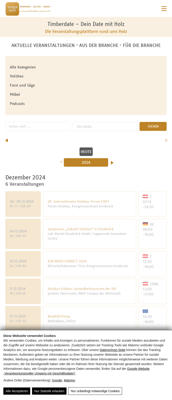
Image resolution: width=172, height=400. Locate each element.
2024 (86, 162)
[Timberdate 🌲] (27, 9)
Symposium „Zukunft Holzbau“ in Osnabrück (81, 229)
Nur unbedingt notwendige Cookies (95, 391)
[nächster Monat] (166, 139)
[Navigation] (164, 8)
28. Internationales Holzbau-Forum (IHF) (78, 202)
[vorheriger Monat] (6, 139)
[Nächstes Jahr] (112, 161)
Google (57, 380)
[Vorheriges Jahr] (61, 160)
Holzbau (17, 76)
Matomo (69, 380)
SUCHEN (153, 126)
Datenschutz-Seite (112, 350)
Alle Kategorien (23, 67)
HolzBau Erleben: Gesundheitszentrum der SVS (82, 289)
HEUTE (86, 151)
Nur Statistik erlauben (49, 391)
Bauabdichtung (59, 316)
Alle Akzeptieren (17, 391)
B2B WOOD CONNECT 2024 (67, 261)
